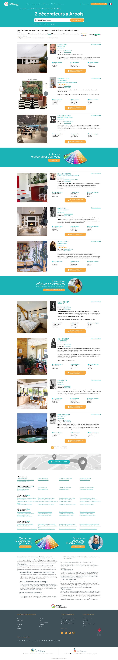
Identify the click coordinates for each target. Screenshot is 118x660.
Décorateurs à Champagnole (24, 487)
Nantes (19, 628)
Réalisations (46, 4)
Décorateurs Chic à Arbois (23, 515)
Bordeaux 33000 (68, 249)
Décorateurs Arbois (56, 8)
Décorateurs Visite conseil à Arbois (25, 524)
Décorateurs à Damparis (85, 478)
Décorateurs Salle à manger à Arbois (67, 504)
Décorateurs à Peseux (85, 480)
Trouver (54, 160)
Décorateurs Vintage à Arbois (86, 513)
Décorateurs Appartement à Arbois (46, 498)
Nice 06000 (67, 420)
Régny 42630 (67, 307)
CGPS (84, 626)
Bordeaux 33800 (68, 214)
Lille (18, 626)
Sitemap (85, 622)
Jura (48, 8)
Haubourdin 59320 (68, 121)
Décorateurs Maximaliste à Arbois (87, 515)
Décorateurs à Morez (43, 489)
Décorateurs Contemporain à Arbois (25, 513)
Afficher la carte (59, 462)
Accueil (19, 8)
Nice (40, 626)
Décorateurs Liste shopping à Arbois (46, 529)
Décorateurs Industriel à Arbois (24, 512)
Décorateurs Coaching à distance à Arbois (89, 524)
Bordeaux (41, 624)
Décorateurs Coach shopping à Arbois (68, 525)
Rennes (19, 622)
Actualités (85, 620)
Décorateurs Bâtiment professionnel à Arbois (90, 501)
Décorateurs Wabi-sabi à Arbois (24, 516)
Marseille (41, 618)
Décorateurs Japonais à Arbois (45, 513)
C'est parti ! (78, 547)
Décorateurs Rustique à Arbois (45, 512)
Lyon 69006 (67, 386)
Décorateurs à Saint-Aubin (23, 481)
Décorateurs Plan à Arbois (23, 525)
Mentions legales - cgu (89, 624)
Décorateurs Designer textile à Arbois (88, 529)
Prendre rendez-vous (54, 290)
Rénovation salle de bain (67, 624)
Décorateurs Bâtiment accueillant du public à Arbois (27, 502)
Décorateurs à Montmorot (23, 489)
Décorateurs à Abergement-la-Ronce (25, 480)
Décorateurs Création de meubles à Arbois (27, 529)
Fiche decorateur (96, 44)
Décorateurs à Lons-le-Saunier (87, 487)
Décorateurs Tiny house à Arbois (24, 504)
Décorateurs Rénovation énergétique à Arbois (90, 525)
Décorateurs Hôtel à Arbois (65, 501)
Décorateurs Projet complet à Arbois (46, 524)
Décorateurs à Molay (22, 478)
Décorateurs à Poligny (64, 489)
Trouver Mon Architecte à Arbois (31, 654)
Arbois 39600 (67, 52)
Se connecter (84, 4)
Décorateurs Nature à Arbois (44, 515)
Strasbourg (20, 620)
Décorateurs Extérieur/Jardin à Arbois (88, 499)
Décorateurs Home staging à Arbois (67, 524)
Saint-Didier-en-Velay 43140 (71, 179)
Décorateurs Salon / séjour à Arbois (46, 504)
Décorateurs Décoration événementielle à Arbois (47, 526)
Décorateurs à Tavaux (22, 490)
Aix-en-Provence (43, 622)
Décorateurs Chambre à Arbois (45, 499)
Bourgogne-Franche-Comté (30, 8)
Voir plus (52, 24)
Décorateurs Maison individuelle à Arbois (26, 498)
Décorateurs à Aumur (64, 480)
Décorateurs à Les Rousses (65, 487)
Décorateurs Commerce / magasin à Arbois (48, 501)
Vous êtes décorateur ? (99, 4)
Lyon (18, 618)
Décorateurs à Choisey (43, 480)
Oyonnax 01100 (68, 50)
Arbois (28, 495)
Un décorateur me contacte (34, 4)
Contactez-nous (59, 4)
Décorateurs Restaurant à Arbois (87, 498)
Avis (52, 4)
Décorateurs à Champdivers (65, 478)
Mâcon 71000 (67, 86)
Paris (40, 620)
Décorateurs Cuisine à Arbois (24, 499)
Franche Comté (42, 8)
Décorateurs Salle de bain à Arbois (67, 498)
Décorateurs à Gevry (43, 478)
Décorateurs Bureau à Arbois (65, 499)
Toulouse (19, 624)
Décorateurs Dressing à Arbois (87, 504)
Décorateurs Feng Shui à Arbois (66, 515)
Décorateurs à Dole (42, 487)
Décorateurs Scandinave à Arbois (66, 513)
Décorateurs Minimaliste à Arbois (87, 512)
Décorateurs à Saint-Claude (86, 489)
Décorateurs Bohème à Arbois (66, 512)
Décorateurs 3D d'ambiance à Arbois (67, 529)
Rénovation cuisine (66, 622)
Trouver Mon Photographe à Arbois (72, 654)
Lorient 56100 (67, 344)
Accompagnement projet (67, 620)
